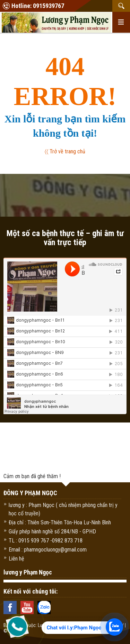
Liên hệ (16, 558)
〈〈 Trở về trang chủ (65, 151)
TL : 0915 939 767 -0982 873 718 (46, 540)
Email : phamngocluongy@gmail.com (48, 549)
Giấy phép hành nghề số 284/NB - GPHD (52, 531)
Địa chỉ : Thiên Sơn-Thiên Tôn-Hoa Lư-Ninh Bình (60, 522)
